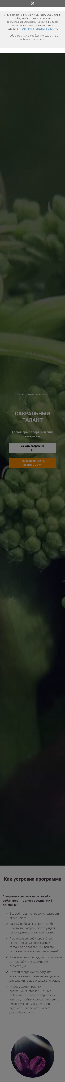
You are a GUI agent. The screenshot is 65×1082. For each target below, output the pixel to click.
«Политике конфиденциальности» (38, 28)
